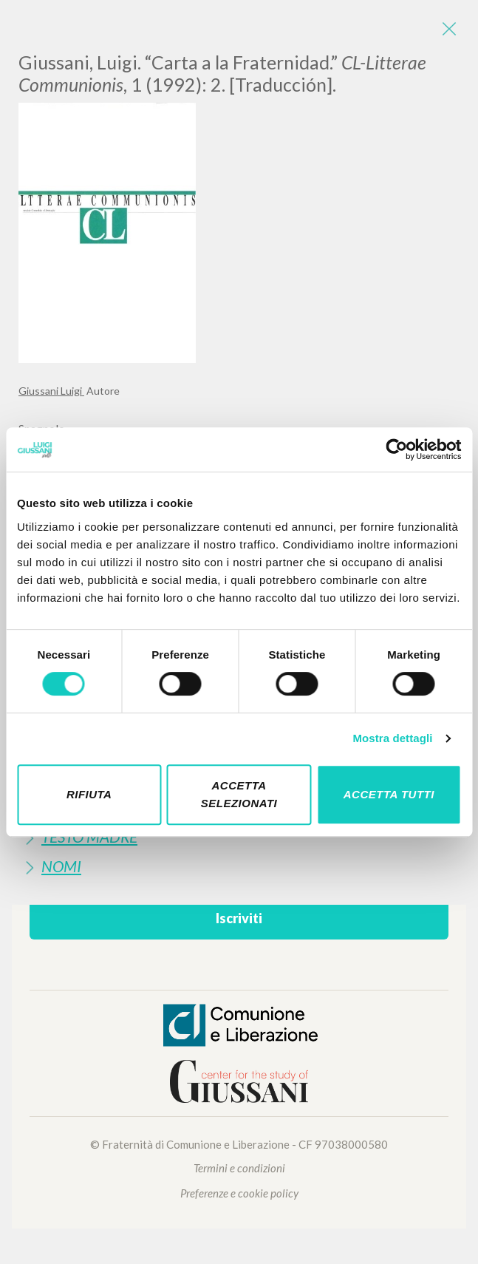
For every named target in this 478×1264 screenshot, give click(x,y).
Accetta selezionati (239, 794)
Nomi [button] (61, 865)
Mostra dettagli (392, 738)
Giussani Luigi (51, 390)
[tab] (239, 866)
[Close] (448, 29)
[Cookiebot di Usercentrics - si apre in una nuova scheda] (396, 449)
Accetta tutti (389, 794)
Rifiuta (89, 794)
